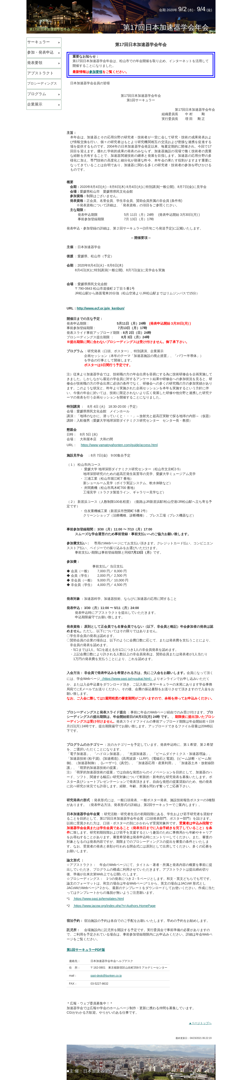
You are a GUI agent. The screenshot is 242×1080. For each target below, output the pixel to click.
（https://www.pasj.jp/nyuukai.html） (126, 679)
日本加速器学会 (98, 1071)
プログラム (36, 94)
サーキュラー (38, 42)
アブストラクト (40, 73)
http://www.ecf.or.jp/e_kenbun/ (101, 308)
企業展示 (34, 104)
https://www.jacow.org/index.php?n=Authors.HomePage (114, 906)
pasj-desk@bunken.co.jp (106, 975)
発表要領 (34, 63)
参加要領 (95, 72)
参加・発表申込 (40, 52)
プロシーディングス (42, 83)
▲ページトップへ (200, 1023)
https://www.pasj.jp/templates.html (98, 899)
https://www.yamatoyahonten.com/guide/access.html (119, 445)
